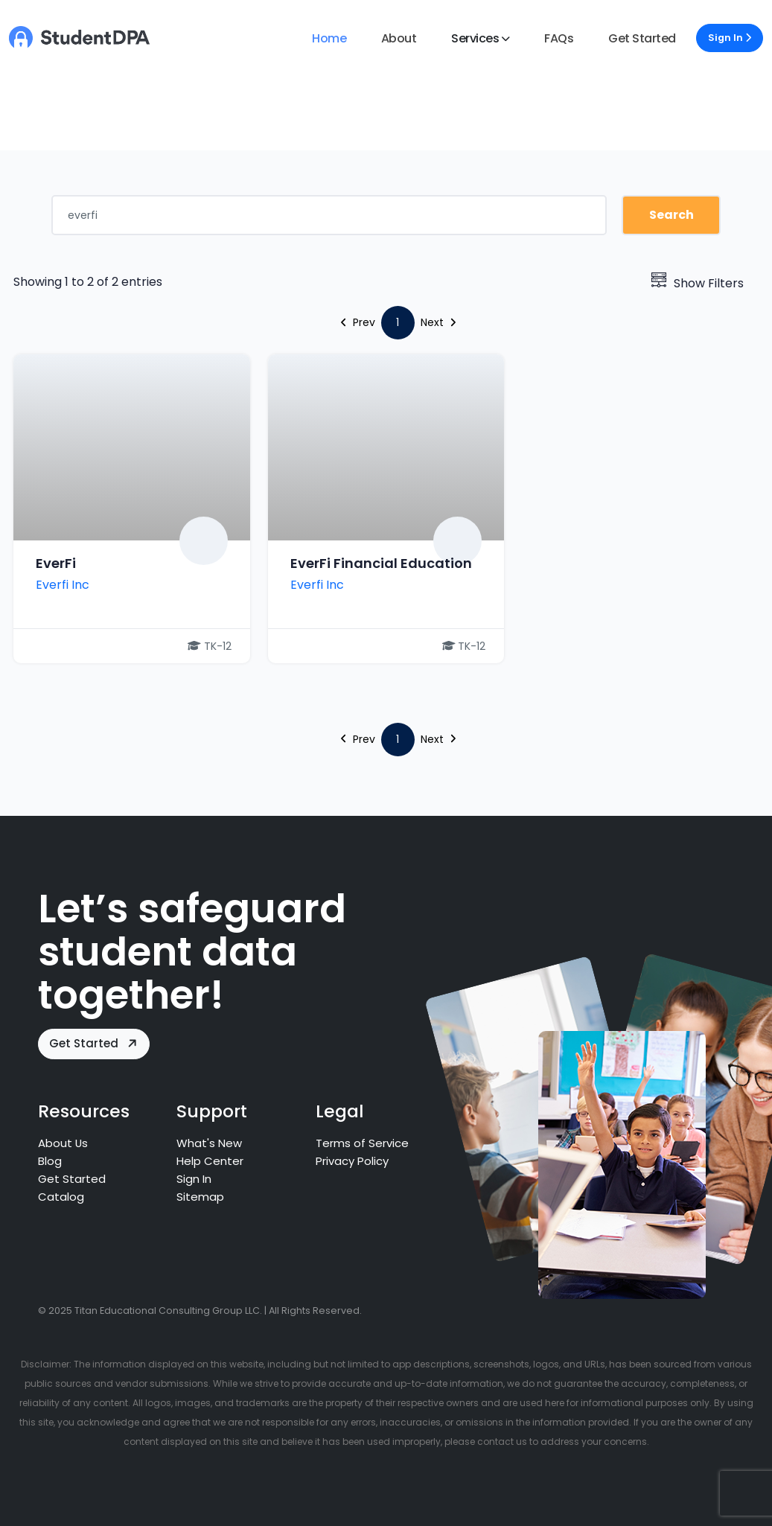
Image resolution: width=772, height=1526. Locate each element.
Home (329, 38)
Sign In (729, 37)
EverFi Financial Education (381, 563)
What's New (209, 1143)
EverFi (56, 563)
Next (438, 322)
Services (475, 38)
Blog (50, 1161)
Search (671, 214)
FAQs (558, 38)
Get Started (642, 38)
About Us (63, 1143)
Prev (358, 322)
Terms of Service (362, 1143)
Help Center (209, 1161)
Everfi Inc (62, 584)
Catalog (61, 1196)
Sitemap (200, 1196)
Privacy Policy (353, 1161)
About (399, 38)
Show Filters (697, 283)
